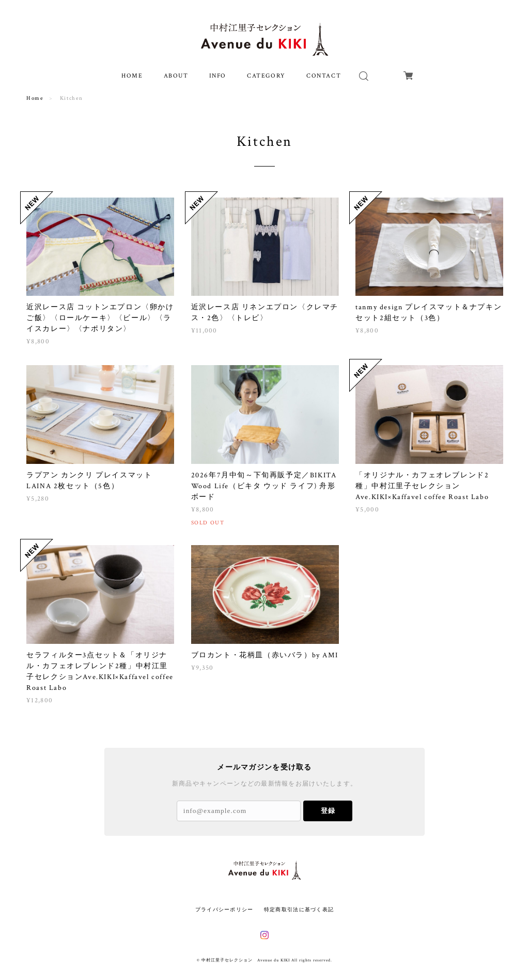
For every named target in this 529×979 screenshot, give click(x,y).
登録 (328, 811)
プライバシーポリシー (224, 909)
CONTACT (323, 76)
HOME (132, 76)
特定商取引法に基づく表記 (299, 909)
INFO (217, 76)
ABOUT (176, 76)
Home (34, 98)
